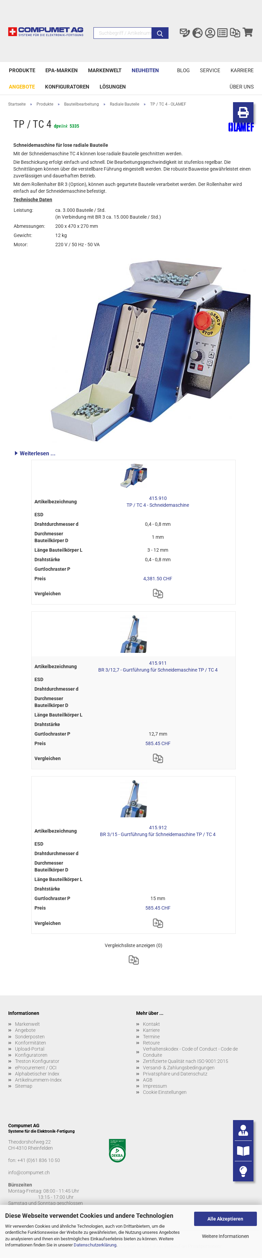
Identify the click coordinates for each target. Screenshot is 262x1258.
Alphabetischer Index (37, 1073)
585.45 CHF (158, 743)
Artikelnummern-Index (38, 1080)
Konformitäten (30, 1042)
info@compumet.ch (29, 1172)
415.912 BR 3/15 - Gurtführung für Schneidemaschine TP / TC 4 (158, 831)
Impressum (155, 1086)
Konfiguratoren (67, 87)
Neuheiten (145, 70)
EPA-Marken (61, 70)
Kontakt (151, 1024)
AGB (147, 1080)
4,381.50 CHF (157, 578)
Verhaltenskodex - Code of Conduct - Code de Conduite (190, 1052)
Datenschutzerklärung (95, 1244)
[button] (133, 453)
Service (210, 70)
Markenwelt (104, 70)
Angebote (22, 87)
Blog (183, 70)
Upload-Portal (29, 1049)
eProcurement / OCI (36, 1067)
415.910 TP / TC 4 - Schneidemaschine (158, 502)
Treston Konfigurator (37, 1061)
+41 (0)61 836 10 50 (38, 1160)
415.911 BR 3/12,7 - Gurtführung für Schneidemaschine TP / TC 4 (158, 666)
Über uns (242, 87)
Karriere (242, 70)
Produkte (22, 70)
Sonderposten (30, 1036)
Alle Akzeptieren (225, 1219)
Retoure (151, 1042)
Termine (151, 1036)
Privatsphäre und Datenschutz (175, 1073)
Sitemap (23, 1086)
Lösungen (113, 87)
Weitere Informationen (225, 1236)
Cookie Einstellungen (165, 1092)
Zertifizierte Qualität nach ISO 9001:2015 (185, 1061)
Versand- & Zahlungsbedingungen (179, 1067)
